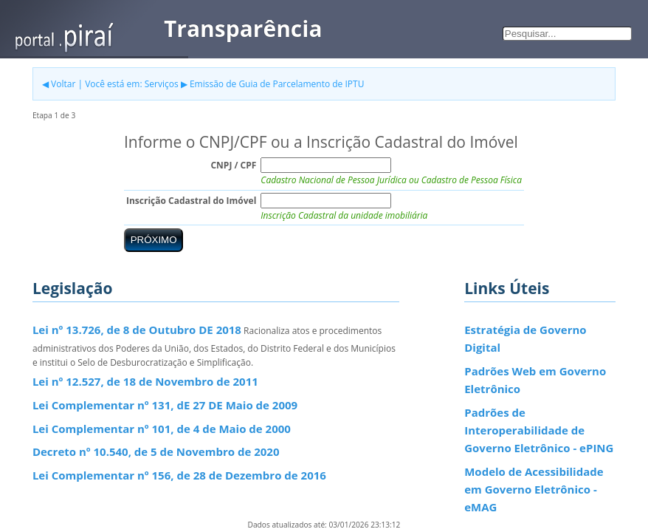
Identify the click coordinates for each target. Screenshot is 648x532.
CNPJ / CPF (233, 165)
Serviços (162, 84)
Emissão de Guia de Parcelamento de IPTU (277, 84)
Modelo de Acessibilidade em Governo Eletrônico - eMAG (533, 489)
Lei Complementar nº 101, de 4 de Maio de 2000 (161, 428)
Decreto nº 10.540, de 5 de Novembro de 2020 (156, 451)
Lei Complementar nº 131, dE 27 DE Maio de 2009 (164, 405)
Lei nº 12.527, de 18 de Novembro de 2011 (145, 381)
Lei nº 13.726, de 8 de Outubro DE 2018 (136, 329)
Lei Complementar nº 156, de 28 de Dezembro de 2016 (179, 475)
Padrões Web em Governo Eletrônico (535, 380)
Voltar (63, 84)
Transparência (243, 28)
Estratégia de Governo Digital (525, 338)
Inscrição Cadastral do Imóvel (191, 200)
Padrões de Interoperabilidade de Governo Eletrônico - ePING (538, 430)
